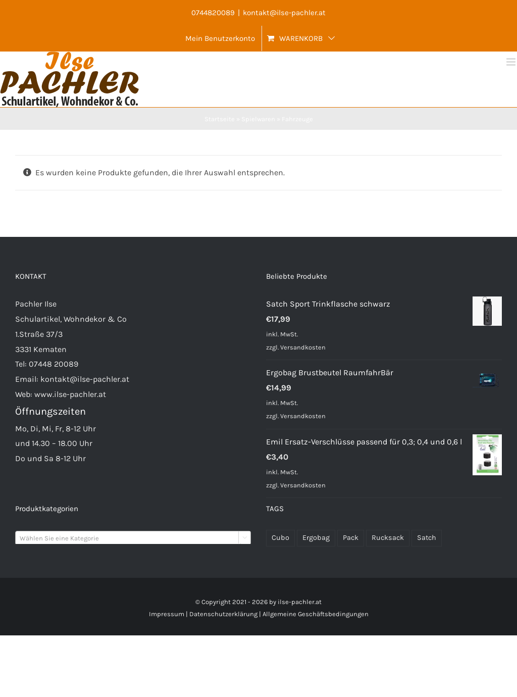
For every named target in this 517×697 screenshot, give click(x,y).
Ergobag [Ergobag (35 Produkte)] (316, 537)
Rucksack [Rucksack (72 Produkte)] (388, 537)
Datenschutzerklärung (223, 614)
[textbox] (133, 538)
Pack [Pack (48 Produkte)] (350, 537)
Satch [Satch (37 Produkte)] (426, 537)
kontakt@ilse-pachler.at (284, 12)
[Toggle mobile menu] (511, 62)
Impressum (166, 614)
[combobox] (133, 538)
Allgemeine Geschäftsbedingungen (316, 614)
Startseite (219, 119)
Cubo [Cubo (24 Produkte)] (280, 537)
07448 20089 (53, 364)
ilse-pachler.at (300, 602)
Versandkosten (303, 347)
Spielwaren (258, 119)
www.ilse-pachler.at (70, 394)
